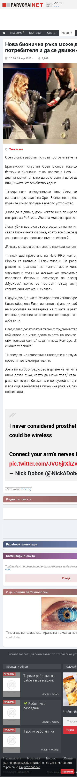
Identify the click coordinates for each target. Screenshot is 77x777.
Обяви (67, 758)
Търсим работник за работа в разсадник (39, 677)
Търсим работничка (38, 731)
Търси (70, 730)
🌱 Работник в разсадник (34, 705)
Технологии (16, 149)
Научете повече (29, 767)
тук (7, 569)
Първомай (12, 758)
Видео (51, 758)
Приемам (67, 771)
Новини (67, 33)
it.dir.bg (26, 489)
